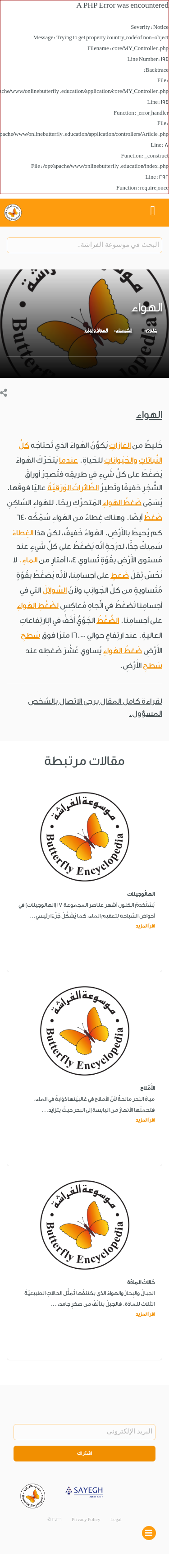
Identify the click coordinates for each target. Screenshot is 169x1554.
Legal (116, 1519)
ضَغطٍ (119, 575)
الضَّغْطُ (107, 620)
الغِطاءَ (22, 533)
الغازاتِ (120, 445)
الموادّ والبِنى (96, 330)
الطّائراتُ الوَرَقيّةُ (73, 487)
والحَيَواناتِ (120, 460)
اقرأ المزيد (145, 926)
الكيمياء (124, 330)
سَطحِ (30, 635)
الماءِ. (27, 560)
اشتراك (84, 1453)
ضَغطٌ (153, 517)
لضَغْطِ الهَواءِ (38, 605)
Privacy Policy (86, 1519)
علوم (151, 330)
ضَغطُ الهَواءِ (122, 502)
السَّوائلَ (54, 590)
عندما (68, 460)
